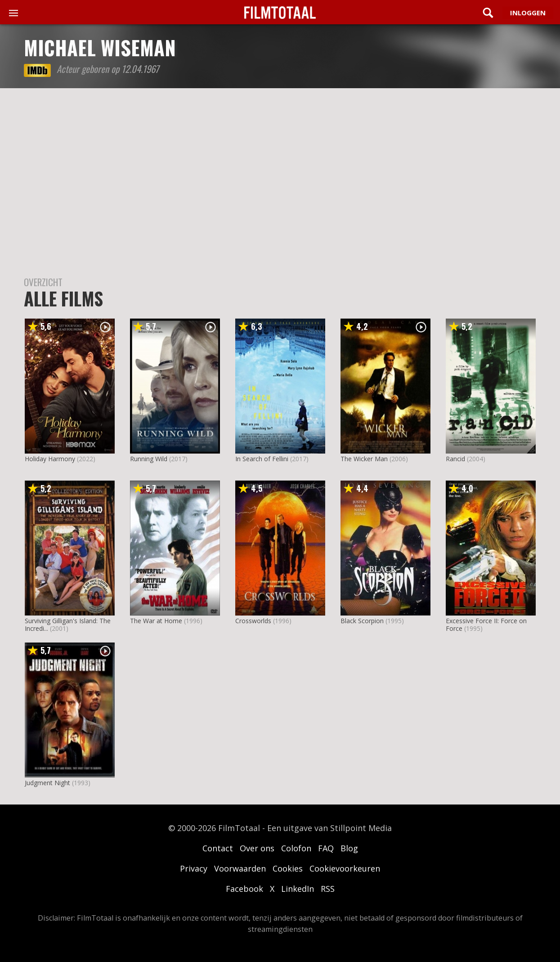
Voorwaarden (240, 868)
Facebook (244, 888)
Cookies (288, 868)
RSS (328, 888)
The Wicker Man (364, 458)
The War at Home (156, 620)
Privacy (193, 868)
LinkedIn (297, 888)
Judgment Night (47, 782)
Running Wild (148, 458)
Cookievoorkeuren (344, 868)
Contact (217, 848)
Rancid (455, 458)
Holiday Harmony (50, 458)
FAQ (326, 848)
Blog (349, 848)
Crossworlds (253, 620)
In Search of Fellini (261, 458)
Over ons (257, 848)
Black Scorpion (362, 620)
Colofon (296, 848)
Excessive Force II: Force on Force (486, 624)
